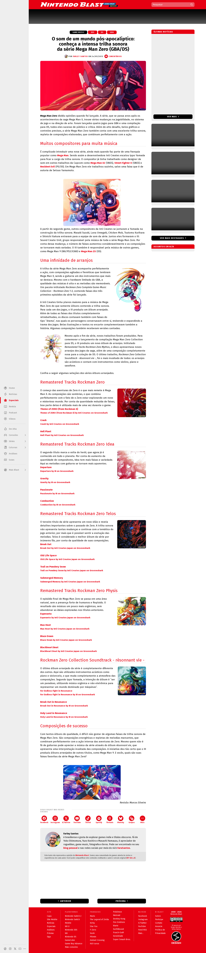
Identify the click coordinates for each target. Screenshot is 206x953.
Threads (109, 819)
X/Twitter (66, 819)
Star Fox (93, 926)
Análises (51, 930)
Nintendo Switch (72, 919)
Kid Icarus (94, 943)
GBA (112, 32)
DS (102, 32)
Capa (49, 916)
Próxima (121, 901)
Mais (142, 819)
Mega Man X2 (98, 162)
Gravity (44, 478)
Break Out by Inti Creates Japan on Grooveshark (65, 548)
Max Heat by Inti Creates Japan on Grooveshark (64, 628)
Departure (46, 467)
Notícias (50, 923)
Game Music (78, 32)
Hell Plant (45, 431)
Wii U (67, 926)
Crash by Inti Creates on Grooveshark (59, 424)
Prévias (50, 933)
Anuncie (158, 926)
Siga (49, 936)
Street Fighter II (123, 162)
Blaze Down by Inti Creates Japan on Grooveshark (66, 640)
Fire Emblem (119, 922)
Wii (66, 933)
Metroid (116, 915)
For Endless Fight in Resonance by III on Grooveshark (67, 694)
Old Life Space (48, 555)
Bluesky (120, 819)
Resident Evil (47, 166)
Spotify (99, 819)
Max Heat (45, 624)
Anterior (65, 901)
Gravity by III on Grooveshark (55, 482)
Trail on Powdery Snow (53, 566)
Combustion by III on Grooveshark (57, 504)
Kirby (92, 923)
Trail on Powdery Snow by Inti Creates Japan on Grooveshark (71, 570)
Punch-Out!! (118, 932)
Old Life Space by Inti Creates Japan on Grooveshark (67, 559)
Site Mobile (52, 919)
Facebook (44, 819)
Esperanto (46, 613)
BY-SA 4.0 (131, 858)
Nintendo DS (70, 936)
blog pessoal (70, 848)
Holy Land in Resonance (53, 713)
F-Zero (93, 930)
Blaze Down (46, 636)
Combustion (47, 500)
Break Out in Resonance (53, 701)
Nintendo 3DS (71, 930)
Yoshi (92, 933)
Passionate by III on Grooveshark (57, 493)
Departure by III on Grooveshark (56, 471)
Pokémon (117, 912)
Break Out (45, 544)
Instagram (55, 819)
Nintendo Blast (82, 855)
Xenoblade (118, 936)
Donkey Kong (119, 919)
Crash (43, 420)
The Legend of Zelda (99, 919)
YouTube (77, 819)
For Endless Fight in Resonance (56, 691)
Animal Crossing (97, 940)
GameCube (70, 940)
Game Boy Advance (73, 943)
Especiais (51, 926)
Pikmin (93, 936)
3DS (92, 32)
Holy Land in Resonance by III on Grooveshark (64, 717)
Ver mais (173, 116)
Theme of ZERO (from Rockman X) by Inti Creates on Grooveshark (74, 413)
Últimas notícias (163, 32)
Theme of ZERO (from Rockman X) (59, 409)
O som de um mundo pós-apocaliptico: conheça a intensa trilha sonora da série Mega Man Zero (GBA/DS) (93, 44)
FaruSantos (123, 848)
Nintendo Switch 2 (73, 916)
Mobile (68, 923)
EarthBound (118, 929)
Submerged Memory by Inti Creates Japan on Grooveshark (70, 581)
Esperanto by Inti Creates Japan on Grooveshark (65, 617)
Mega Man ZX (88, 251)
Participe (159, 919)
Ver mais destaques (172, 238)
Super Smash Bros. (122, 939)
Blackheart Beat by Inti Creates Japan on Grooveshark (68, 651)
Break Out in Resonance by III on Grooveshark (64, 705)
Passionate (46, 489)
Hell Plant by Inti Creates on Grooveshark (62, 435)
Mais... (141, 933)
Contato (158, 923)
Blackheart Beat (49, 647)
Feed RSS (142, 930)
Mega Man (63, 155)
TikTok (88, 819)
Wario (115, 925)
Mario (92, 916)
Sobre (158, 916)
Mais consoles (71, 947)
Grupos (132, 819)
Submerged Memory (51, 577)
